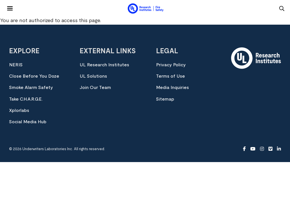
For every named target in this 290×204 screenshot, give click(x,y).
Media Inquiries (172, 87)
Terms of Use (170, 76)
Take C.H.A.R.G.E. (25, 99)
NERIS (16, 65)
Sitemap (165, 99)
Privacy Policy (171, 65)
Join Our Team (95, 87)
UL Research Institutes (104, 65)
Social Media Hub (27, 122)
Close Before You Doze (34, 76)
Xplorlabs (19, 110)
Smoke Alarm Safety (31, 87)
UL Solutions (93, 76)
